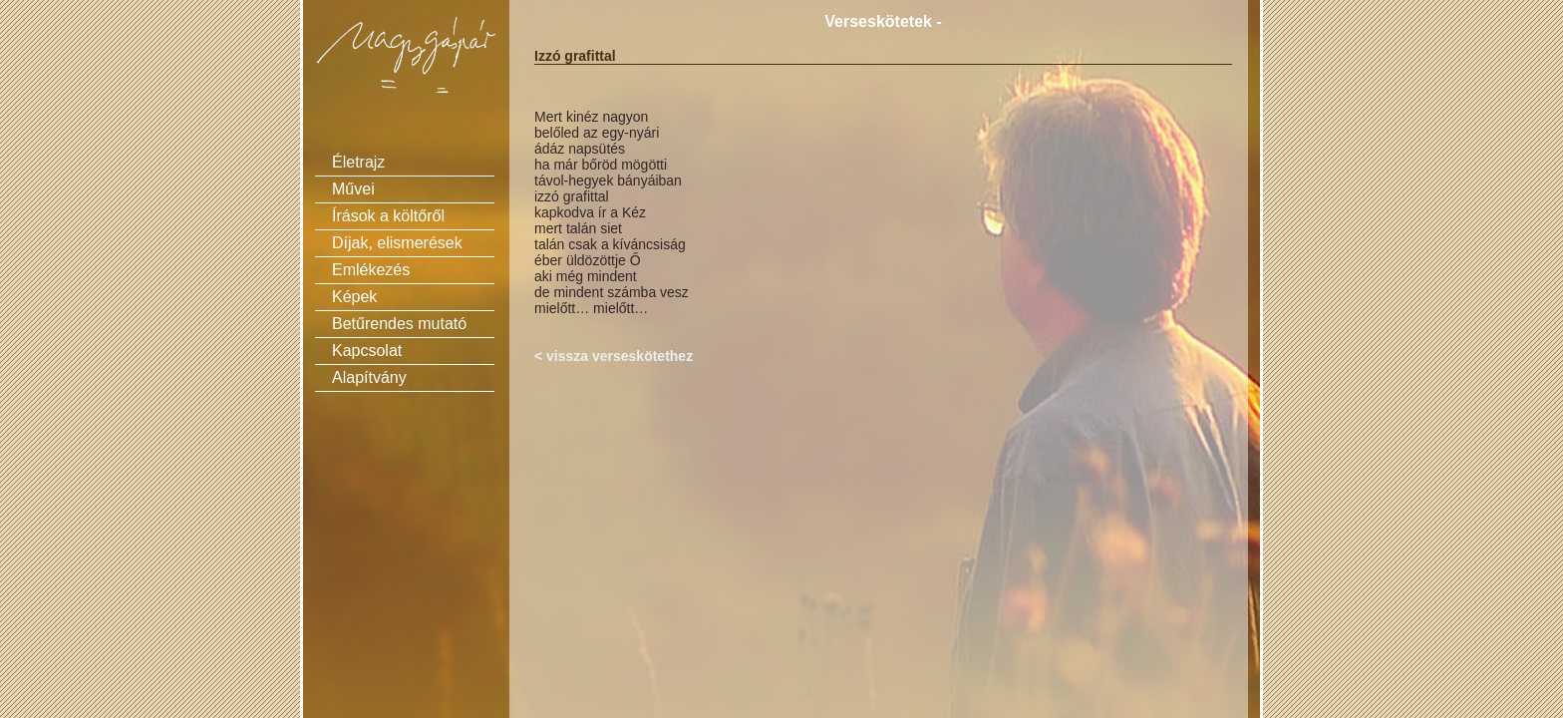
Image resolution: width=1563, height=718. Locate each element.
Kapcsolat (367, 350)
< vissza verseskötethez (613, 356)
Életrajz (358, 162)
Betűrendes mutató (399, 323)
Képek (354, 296)
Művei (353, 188)
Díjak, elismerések (397, 242)
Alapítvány (369, 377)
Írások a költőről (388, 215)
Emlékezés (371, 269)
